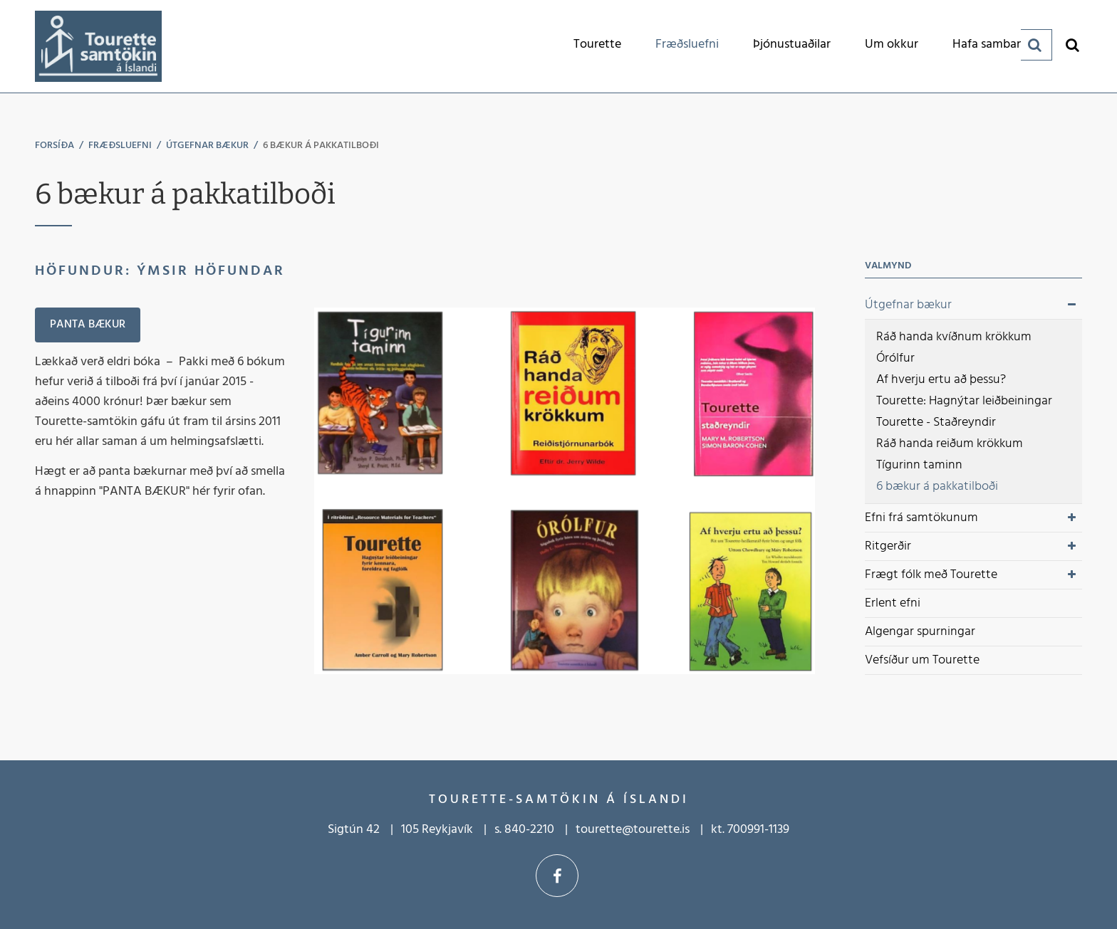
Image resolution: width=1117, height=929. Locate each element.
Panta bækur (87, 324)
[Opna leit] (1072, 44)
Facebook (557, 875)
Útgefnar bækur (207, 145)
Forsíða (54, 145)
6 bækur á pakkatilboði (321, 145)
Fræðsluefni (120, 145)
